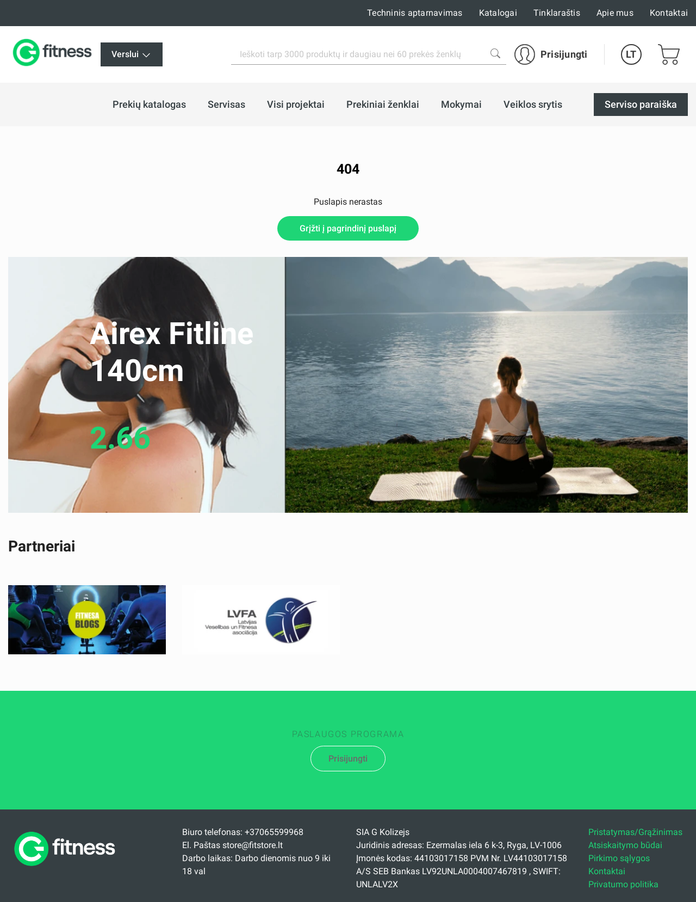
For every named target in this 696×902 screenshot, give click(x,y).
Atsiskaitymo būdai (625, 845)
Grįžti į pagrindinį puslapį (348, 228)
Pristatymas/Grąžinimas (635, 832)
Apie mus (614, 13)
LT (631, 54)
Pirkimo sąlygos (619, 858)
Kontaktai (669, 13)
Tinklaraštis (556, 13)
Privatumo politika (623, 884)
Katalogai (498, 13)
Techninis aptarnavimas (415, 13)
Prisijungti (348, 758)
